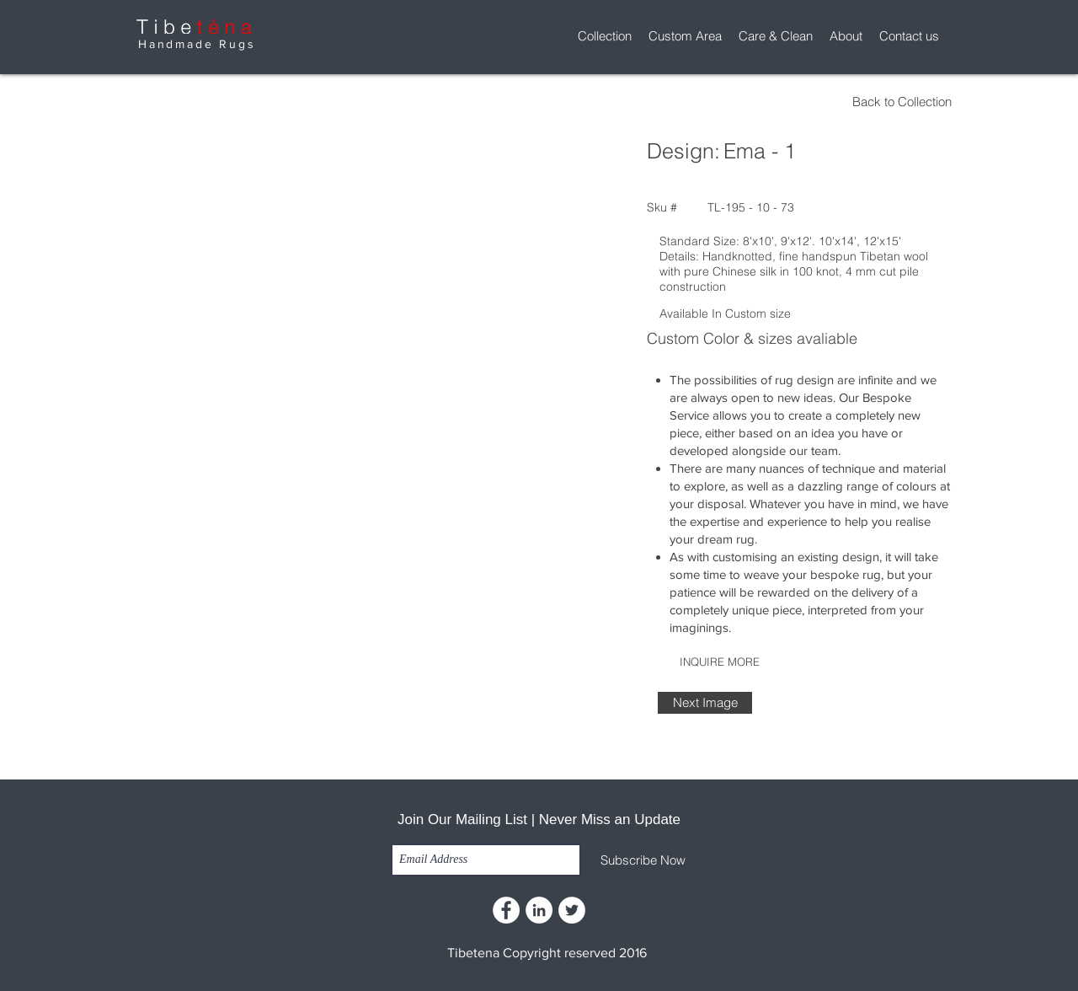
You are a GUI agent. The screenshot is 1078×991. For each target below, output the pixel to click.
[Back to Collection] (805, 102)
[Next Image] (705, 703)
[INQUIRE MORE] (719, 661)
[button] (604, 36)
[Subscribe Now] (643, 860)
